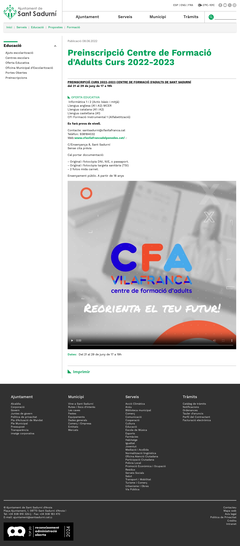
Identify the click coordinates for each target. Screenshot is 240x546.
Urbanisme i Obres (137, 486)
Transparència (19, 430)
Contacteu (229, 507)
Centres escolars (17, 58)
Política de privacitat (24, 417)
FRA (190, 5)
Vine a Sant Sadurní (80, 404)
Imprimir (81, 372)
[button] (31, 46)
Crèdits (231, 521)
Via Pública (132, 489)
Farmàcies (131, 437)
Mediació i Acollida (137, 450)
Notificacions (191, 407)
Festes (72, 413)
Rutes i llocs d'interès (81, 407)
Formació (73, 27)
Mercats (73, 430)
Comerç (130, 413)
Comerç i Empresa (79, 423)
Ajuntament (87, 17)
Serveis (125, 17)
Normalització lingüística (140, 453)
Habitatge (131, 440)
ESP (175, 5)
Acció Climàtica (135, 404)
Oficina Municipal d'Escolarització (29, 68)
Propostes (55, 27)
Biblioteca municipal (138, 410)
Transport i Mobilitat (138, 479)
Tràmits (190, 17)
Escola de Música (136, 430)
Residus (130, 470)
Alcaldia (16, 404)
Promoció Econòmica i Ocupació (145, 466)
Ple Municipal (19, 423)
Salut (128, 476)
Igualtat (130, 443)
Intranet (231, 524)
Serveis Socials (134, 473)
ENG (183, 5)
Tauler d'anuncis (193, 413)
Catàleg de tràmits (194, 404)
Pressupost (18, 427)
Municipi (158, 17)
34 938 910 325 (19, 514)
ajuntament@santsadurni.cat (31, 517)
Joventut (130, 446)
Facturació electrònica (197, 420)
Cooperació (132, 420)
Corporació (17, 407)
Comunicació (133, 417)
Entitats (73, 427)
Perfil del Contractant (196, 417)
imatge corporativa (22, 433)
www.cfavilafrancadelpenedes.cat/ (100, 138)
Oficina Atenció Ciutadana (141, 456)
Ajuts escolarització (19, 53)
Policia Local (133, 463)
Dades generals (77, 420)
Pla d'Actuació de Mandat (27, 420)
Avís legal (230, 514)
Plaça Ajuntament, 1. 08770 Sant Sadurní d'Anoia (34, 511)
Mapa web (230, 511)
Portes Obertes (16, 73)
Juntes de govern (21, 413)
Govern (15, 410)
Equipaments (76, 417)
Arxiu (128, 407)
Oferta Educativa (17, 63)
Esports (130, 433)
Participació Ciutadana (139, 460)
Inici (9, 27)
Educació (37, 27)
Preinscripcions (16, 78)
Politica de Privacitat (223, 517)
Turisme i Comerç (136, 483)
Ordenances (190, 410)
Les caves (74, 410)
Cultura (130, 423)
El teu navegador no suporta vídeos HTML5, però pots (152, 265)
